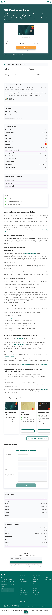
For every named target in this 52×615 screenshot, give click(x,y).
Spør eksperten (36, 583)
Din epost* (7, 463)
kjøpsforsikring (26, 364)
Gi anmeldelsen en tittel (9, 468)
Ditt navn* (7, 458)
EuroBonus (44, 389)
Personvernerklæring (24, 581)
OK (26, 612)
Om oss (21, 577)
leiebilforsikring (43, 364)
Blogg (34, 581)
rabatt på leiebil (12, 318)
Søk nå (26, 47)
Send (26, 562)
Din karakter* (8, 454)
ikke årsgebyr (19, 338)
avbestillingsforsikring (30, 253)
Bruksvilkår (22, 586)
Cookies (21, 583)
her (26, 567)
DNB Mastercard (20, 223)
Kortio (4, 2)
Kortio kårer (35, 588)
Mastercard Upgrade (9, 356)
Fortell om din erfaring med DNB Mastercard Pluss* (9, 474)
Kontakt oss (22, 579)
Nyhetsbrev (47, 575)
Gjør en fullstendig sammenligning (37, 438)
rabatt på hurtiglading (38, 267)
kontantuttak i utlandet (20, 344)
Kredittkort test (36, 586)
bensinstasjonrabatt (22, 378)
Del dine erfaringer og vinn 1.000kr (36, 592)
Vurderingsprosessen (24, 592)
